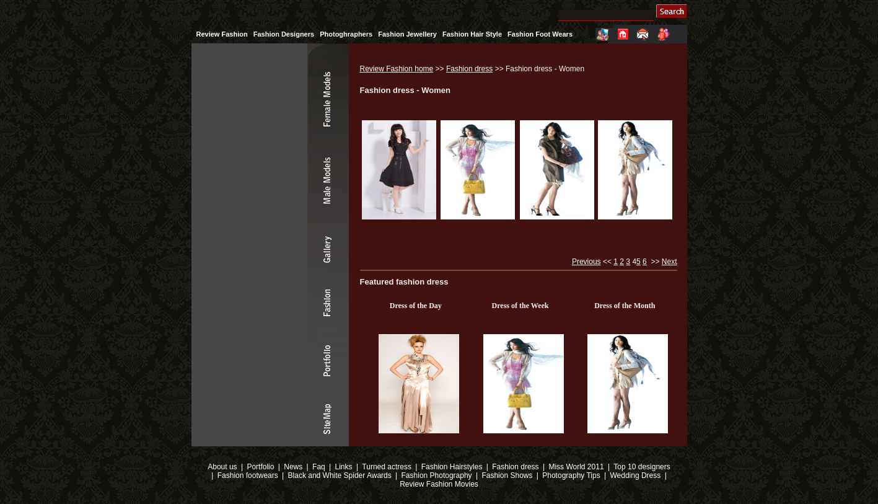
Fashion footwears (246, 475)
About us (222, 466)
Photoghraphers (346, 34)
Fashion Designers (283, 34)
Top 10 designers (641, 466)
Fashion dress (469, 68)
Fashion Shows (506, 475)
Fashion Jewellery (407, 34)
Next (669, 261)
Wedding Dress (635, 475)
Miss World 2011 (576, 466)
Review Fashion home (397, 68)
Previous (586, 261)
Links (344, 466)
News (293, 466)
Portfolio (260, 466)
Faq (318, 466)
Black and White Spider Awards (339, 475)
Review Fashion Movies (439, 484)
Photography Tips (571, 475)
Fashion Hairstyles (452, 466)
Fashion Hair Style (472, 34)
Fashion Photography (435, 475)
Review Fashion (222, 34)
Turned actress (386, 466)
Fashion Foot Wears (540, 34)
